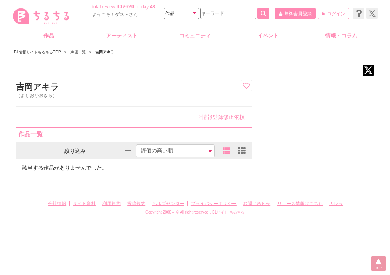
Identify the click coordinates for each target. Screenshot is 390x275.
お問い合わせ (256, 203)
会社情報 (57, 203)
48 (152, 7)
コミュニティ (195, 35)
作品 (48, 35)
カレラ (336, 203)
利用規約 (111, 203)
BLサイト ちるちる (228, 212)
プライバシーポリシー (214, 203)
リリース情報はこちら (300, 203)
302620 (125, 6)
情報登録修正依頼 (222, 117)
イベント (268, 35)
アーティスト (122, 35)
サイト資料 (84, 203)
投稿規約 (136, 203)
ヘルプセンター (168, 203)
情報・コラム (341, 35)
